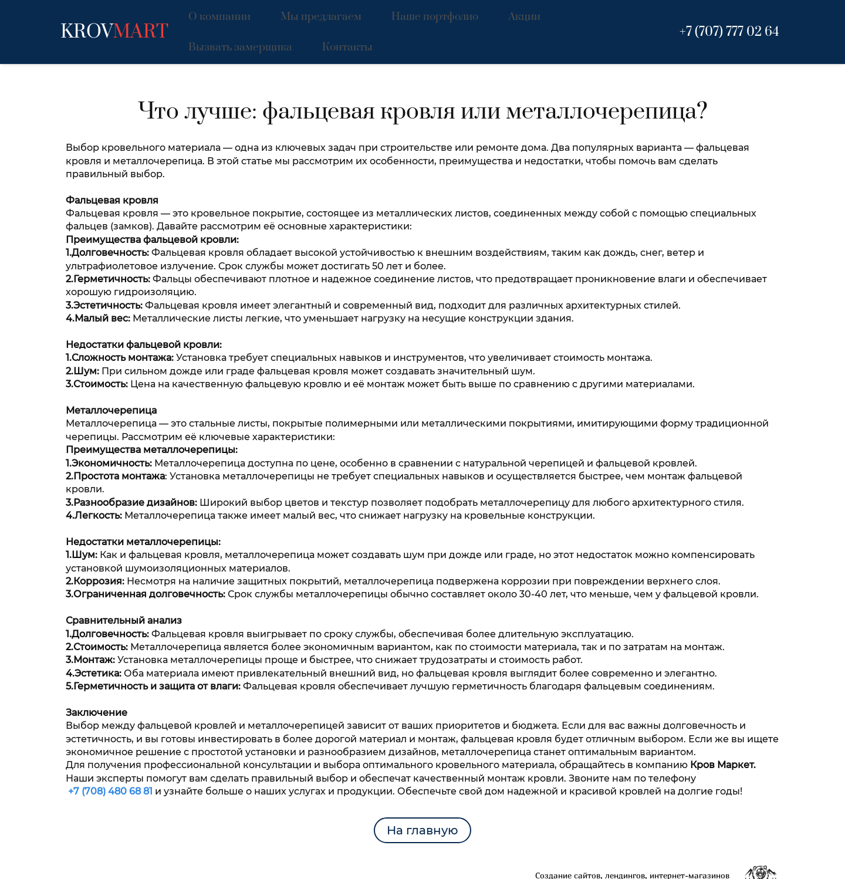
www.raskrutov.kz (694, 866)
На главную (422, 798)
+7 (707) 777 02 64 (729, 15)
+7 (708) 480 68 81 (110, 759)
